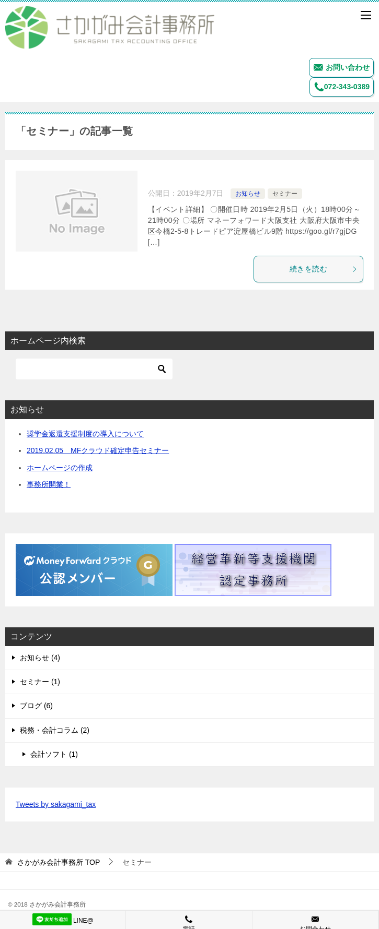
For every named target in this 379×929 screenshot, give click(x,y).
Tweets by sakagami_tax (56, 804)
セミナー (284, 193)
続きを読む (324, 269)
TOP (58, 862)
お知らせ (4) (40, 657)
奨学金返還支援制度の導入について (85, 434)
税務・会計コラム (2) (54, 730)
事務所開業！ (49, 484)
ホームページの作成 (60, 467)
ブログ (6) (36, 705)
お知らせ (247, 193)
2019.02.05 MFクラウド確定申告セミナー (98, 450)
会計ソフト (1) (54, 754)
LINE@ (63, 919)
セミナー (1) (40, 681)
